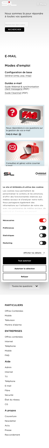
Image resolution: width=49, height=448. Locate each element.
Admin (8, 367)
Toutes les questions (22, 286)
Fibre (7, 390)
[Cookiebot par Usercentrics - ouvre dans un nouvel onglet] (35, 173)
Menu (43, 4)
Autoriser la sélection (24, 269)
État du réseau (12, 399)
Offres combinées (14, 337)
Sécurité (9, 395)
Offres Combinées (14, 311)
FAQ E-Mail (12, 134)
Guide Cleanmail (13, 93)
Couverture (10, 416)
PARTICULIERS (14, 305)
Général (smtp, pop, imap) (18, 75)
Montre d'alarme (13, 325)
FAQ (7, 355)
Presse (8, 430)
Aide (7, 361)
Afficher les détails (32, 253)
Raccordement (12, 435)
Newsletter (10, 421)
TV (6, 376)
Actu (7, 425)
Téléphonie (10, 346)
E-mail (8, 386)
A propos (10, 410)
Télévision (10, 320)
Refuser (24, 276)
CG (6, 404)
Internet (9, 341)
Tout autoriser (24, 261)
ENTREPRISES (13, 331)
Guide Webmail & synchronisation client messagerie (22, 87)
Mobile (8, 315)
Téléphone (10, 381)
